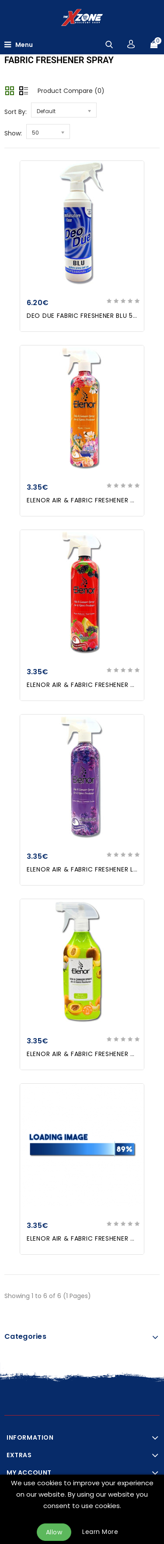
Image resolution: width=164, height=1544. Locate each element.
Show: (13, 133)
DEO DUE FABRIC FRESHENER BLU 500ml (88, 315)
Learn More (100, 1531)
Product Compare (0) (71, 90)
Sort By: (15, 111)
